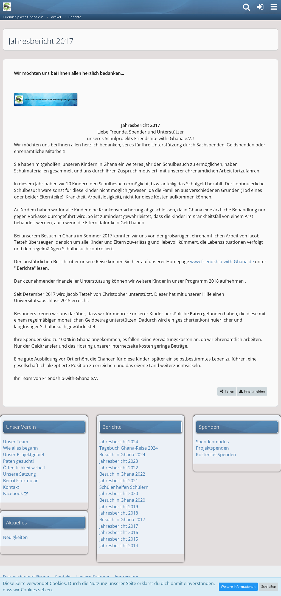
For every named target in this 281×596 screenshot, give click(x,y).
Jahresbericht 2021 (118, 481)
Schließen (268, 586)
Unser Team (15, 442)
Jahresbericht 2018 (118, 513)
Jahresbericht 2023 (118, 461)
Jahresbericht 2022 (118, 468)
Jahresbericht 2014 (118, 546)
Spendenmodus (212, 442)
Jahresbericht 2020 (118, 493)
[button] (273, 6)
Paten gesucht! (18, 461)
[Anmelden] (260, 6)
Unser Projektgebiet (23, 455)
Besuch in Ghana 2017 (122, 519)
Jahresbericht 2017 (118, 526)
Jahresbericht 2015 (118, 539)
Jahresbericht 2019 (118, 507)
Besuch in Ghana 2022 (122, 474)
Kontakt (11, 487)
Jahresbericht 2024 (118, 442)
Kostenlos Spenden (216, 455)
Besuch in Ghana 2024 (122, 455)
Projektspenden (212, 448)
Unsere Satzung (19, 474)
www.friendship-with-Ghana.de (222, 262)
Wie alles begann (20, 448)
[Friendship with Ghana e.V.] (7, 6)
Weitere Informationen (238, 586)
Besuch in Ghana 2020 (122, 500)
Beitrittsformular (20, 481)
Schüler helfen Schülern (123, 487)
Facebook (13, 493)
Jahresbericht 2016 (118, 532)
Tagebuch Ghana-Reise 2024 (128, 448)
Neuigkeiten (15, 537)
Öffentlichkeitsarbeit (24, 468)
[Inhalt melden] (252, 391)
